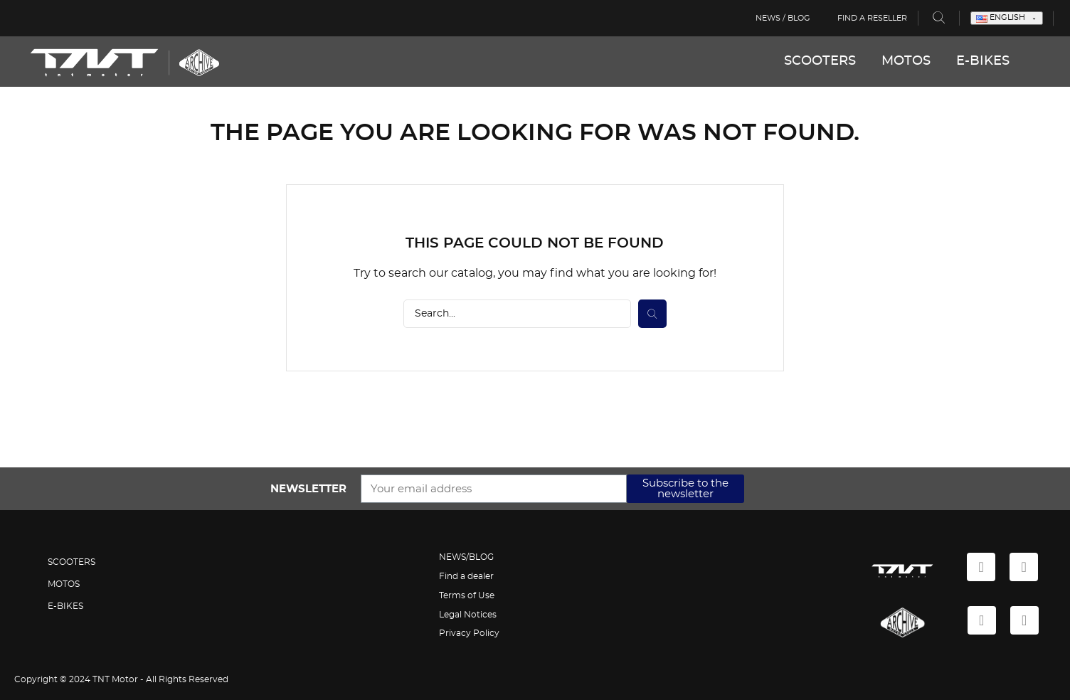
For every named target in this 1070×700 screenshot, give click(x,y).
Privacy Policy (469, 633)
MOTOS (906, 61)
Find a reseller (872, 18)
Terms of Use (466, 595)
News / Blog (783, 18)
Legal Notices (468, 614)
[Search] (517, 313)
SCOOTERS (820, 61)
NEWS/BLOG (466, 557)
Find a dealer (466, 576)
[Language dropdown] (1006, 18)
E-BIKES (983, 61)
